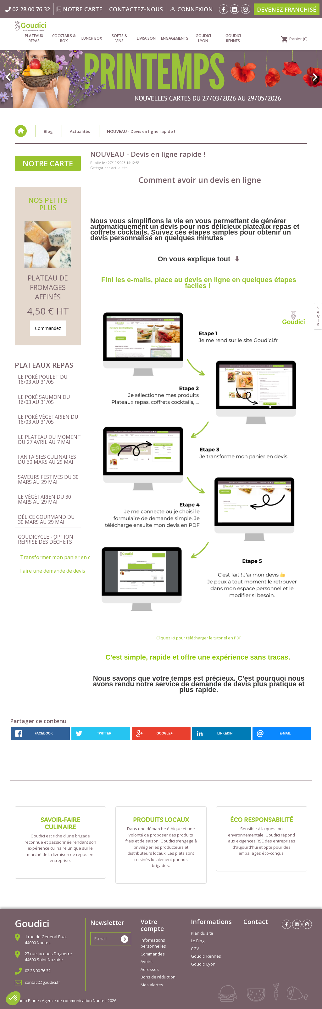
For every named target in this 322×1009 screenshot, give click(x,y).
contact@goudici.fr (42, 982)
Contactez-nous (136, 9)
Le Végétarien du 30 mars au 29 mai (44, 499)
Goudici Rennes (233, 38)
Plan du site (202, 933)
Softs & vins (119, 38)
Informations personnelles (153, 943)
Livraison (146, 38)
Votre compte (152, 925)
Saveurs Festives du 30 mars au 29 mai (48, 479)
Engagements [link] (174, 38)
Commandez (48, 328)
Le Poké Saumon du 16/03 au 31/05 (44, 399)
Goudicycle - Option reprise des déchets (45, 539)
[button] (24, 74)
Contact (255, 921)
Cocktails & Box (64, 38)
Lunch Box (91, 38)
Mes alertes (152, 985)
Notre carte (80, 9)
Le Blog (197, 941)
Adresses (150, 969)
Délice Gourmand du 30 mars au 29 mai (46, 519)
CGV (195, 948)
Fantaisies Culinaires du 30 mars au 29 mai (47, 459)
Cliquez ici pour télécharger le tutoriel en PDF (198, 638)
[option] (161, 70)
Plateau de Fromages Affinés (48, 287)
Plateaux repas (34, 38)
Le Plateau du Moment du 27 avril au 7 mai (49, 439)
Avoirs (147, 961)
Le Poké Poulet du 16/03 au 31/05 (43, 379)
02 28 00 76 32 (38, 970)
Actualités (119, 167)
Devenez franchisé (286, 9)
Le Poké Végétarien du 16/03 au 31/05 (48, 419)
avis (318, 318)
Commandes (153, 954)
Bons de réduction (158, 977)
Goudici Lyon (203, 38)
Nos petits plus (48, 203)
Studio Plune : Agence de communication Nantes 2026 (65, 1000)
